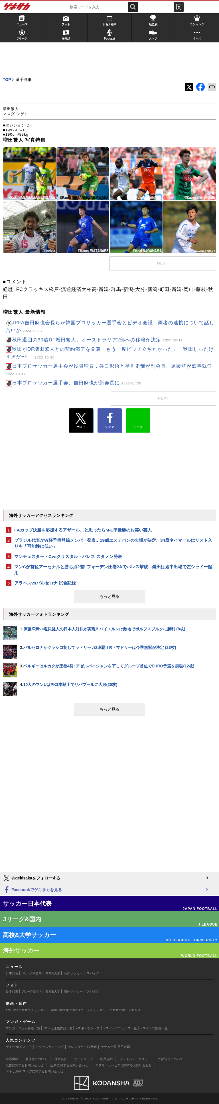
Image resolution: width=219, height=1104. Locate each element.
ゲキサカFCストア (19, 1046)
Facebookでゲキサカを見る (32, 890)
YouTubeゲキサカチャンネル (26, 1010)
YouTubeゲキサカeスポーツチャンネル (78, 1010)
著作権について (36, 1059)
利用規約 (106, 1059)
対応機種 (12, 1059)
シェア (110, 421)
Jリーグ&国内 (32, 973)
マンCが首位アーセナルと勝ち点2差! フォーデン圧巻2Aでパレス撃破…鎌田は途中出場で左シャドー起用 (113, 569)
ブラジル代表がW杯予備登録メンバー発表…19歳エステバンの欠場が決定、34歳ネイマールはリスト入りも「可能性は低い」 (113, 543)
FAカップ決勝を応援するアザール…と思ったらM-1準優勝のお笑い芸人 (83, 529)
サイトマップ (83, 1059)
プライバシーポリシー (135, 1059)
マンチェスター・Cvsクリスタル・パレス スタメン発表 (68, 556)
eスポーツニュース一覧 (120, 1028)
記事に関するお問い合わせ (69, 1065)
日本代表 (12, 973)
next (163, 263)
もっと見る (109, 596)
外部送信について (170, 1059)
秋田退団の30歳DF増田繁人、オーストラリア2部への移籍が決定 (97, 340)
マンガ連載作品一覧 (58, 1028)
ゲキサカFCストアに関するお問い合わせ (34, 1071)
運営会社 (60, 1059)
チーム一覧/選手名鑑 (115, 1046)
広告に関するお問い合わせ (24, 1065)
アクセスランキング (50, 1046)
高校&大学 (52, 973)
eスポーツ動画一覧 (154, 1028)
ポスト (81, 421)
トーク (138, 419)
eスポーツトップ (88, 1028)
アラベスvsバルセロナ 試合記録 (45, 582)
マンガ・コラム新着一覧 (23, 1028)
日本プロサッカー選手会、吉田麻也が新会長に (76, 383)
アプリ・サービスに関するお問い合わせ (123, 1065)
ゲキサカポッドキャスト (126, 1010)
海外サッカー (73, 973)
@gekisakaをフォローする (31, 878)
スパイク (93, 973)
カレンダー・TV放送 (82, 1046)
